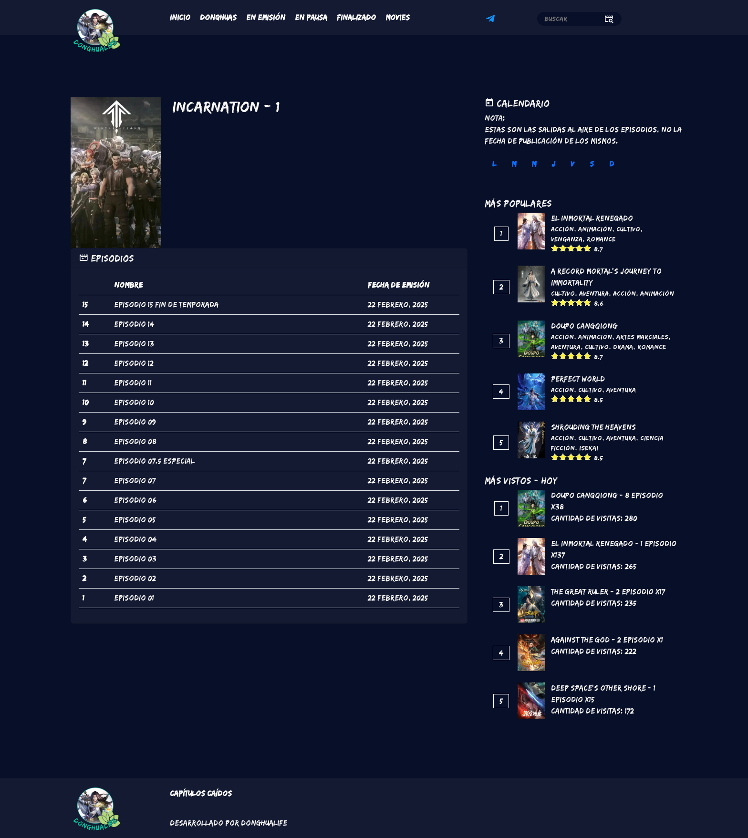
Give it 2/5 (563, 247)
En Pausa (311, 17)
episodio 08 (135, 441)
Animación (595, 229)
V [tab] (572, 164)
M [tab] (513, 164)
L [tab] (494, 164)
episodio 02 (135, 578)
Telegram (492, 20)
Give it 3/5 (571, 247)
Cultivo (628, 229)
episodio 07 (135, 480)
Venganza (566, 239)
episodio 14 (134, 324)
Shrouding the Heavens (593, 427)
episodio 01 (134, 598)
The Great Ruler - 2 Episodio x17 (608, 592)
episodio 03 (135, 559)
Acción (562, 229)
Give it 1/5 (555, 247)
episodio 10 (134, 402)
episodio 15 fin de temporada (166, 304)
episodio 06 (135, 500)
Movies (397, 17)
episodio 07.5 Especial (154, 461)
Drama (623, 347)
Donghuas (218, 17)
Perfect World (578, 379)
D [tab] (611, 164)
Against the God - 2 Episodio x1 (607, 640)
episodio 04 (135, 539)
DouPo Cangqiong (584, 326)
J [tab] (553, 164)
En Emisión (265, 17)
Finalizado (356, 17)
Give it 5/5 (587, 247)
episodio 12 (134, 363)
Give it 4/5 (579, 247)
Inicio (180, 17)
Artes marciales (642, 337)
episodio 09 (135, 422)
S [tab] (592, 164)
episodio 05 (135, 520)
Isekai (588, 448)
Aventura (594, 293)
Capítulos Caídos (201, 793)
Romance (601, 239)
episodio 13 (134, 344)
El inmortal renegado (592, 218)
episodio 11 (133, 383)
